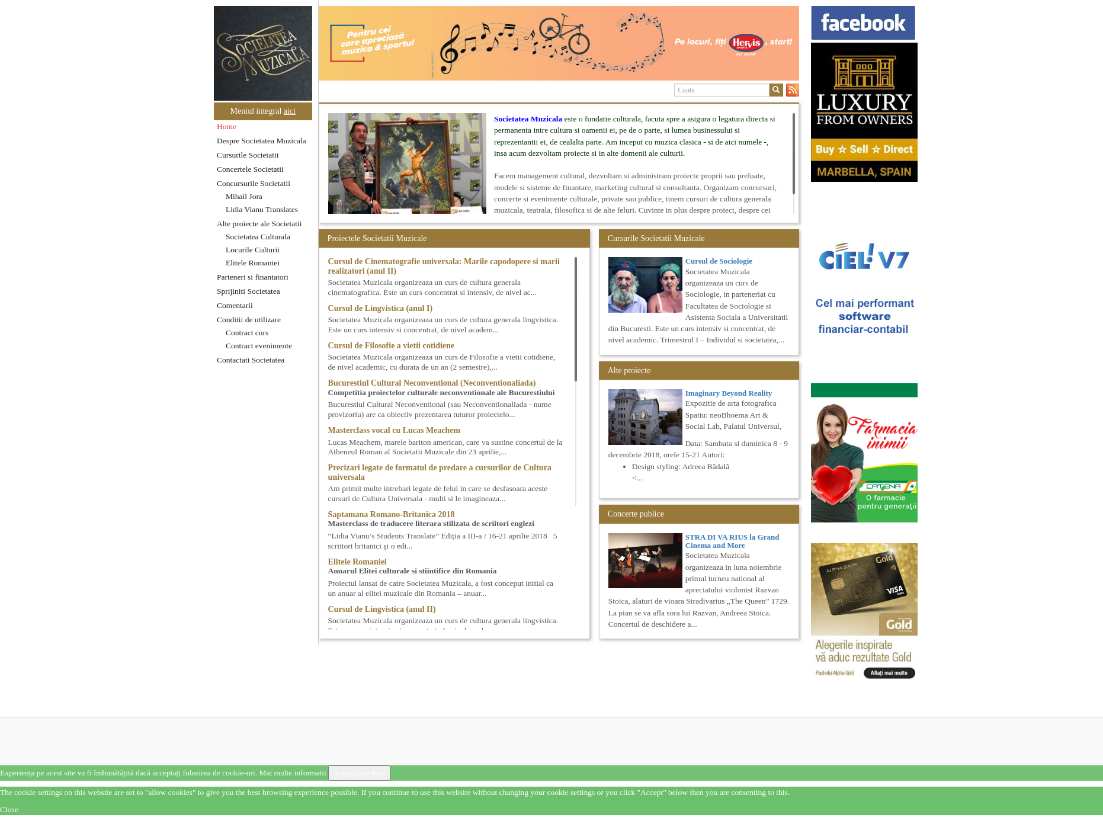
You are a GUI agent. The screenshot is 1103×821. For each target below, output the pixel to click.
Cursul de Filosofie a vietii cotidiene (391, 345)
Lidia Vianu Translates (262, 209)
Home (226, 126)
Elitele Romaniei (253, 262)
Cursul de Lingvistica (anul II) (382, 609)
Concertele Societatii (250, 169)
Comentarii (235, 305)
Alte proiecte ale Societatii (259, 223)
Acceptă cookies (359, 772)
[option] (559, 43)
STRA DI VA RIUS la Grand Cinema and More (732, 541)
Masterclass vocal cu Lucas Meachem (394, 430)
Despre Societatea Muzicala (261, 140)
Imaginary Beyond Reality (728, 393)
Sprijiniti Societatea (248, 291)
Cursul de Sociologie (718, 260)
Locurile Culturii (253, 249)
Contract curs (247, 332)
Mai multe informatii (292, 772)
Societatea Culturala (258, 236)
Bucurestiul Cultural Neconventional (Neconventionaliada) (432, 383)
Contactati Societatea (250, 359)
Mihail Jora (244, 196)
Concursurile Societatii (253, 183)
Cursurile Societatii (248, 154)
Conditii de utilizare (249, 319)
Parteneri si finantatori (252, 276)
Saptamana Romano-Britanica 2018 (391, 514)
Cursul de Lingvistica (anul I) (380, 308)
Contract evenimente (259, 345)
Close (9, 809)
